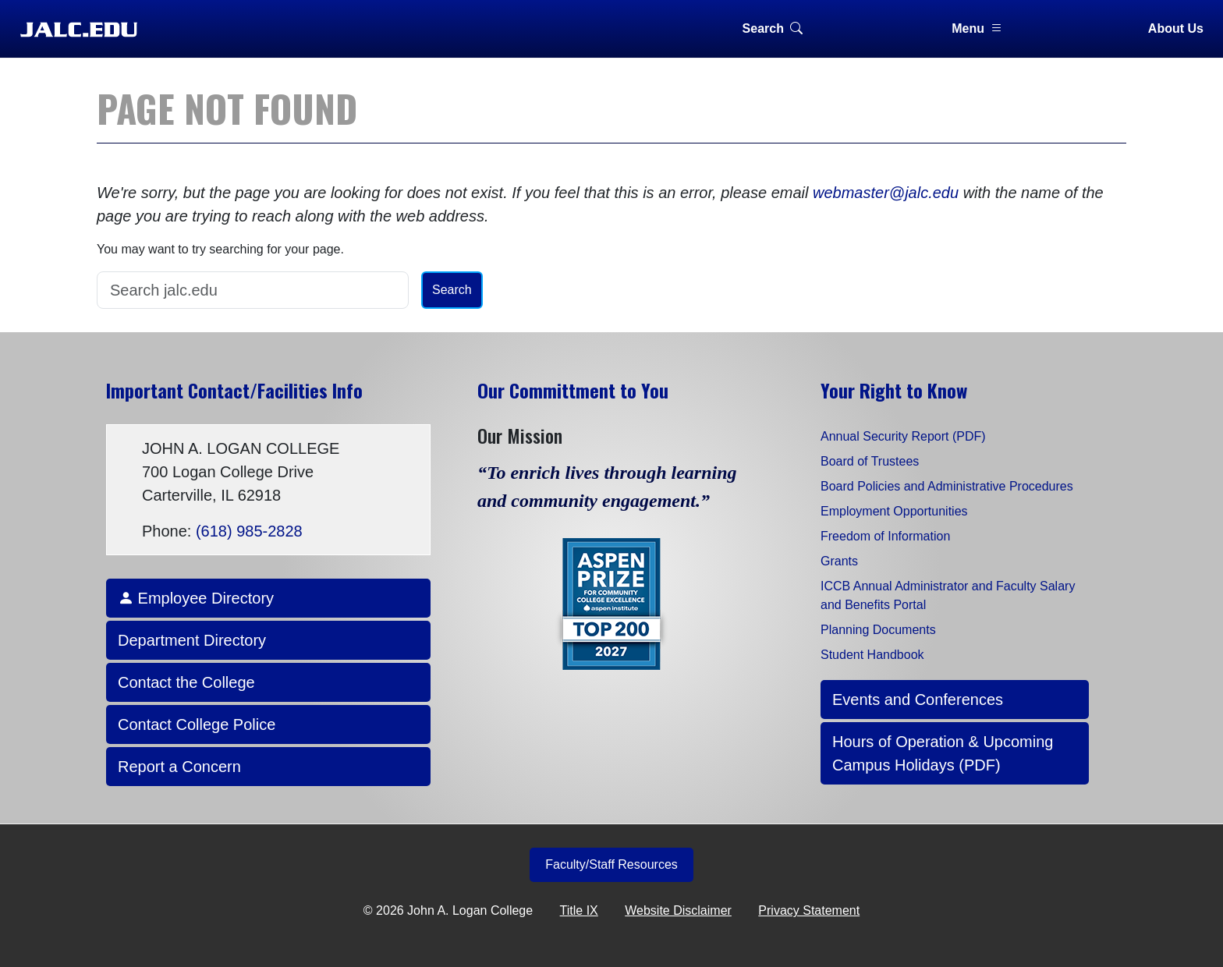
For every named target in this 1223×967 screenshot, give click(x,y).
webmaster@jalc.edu (886, 192)
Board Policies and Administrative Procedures (947, 486)
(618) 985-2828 (249, 531)
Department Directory (192, 640)
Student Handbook (872, 654)
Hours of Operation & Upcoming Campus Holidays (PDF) (942, 753)
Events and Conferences (917, 699)
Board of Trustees (870, 461)
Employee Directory (196, 598)
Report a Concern (179, 766)
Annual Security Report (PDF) (903, 436)
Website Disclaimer (678, 910)
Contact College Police (196, 724)
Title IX (579, 910)
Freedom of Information (885, 536)
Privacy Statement (809, 910)
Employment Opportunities (894, 511)
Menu (977, 28)
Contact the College (186, 682)
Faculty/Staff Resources (611, 864)
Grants (839, 561)
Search (773, 28)
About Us (1176, 28)
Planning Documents (878, 629)
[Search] (253, 290)
